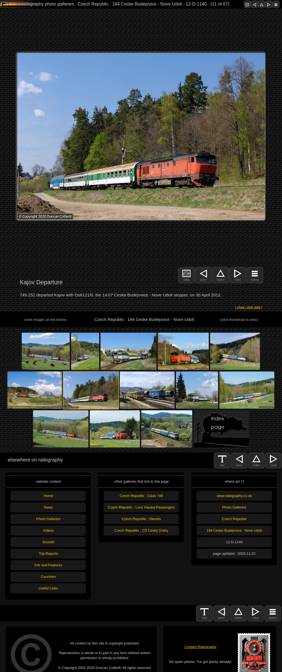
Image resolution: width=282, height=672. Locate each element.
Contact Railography (200, 647)
